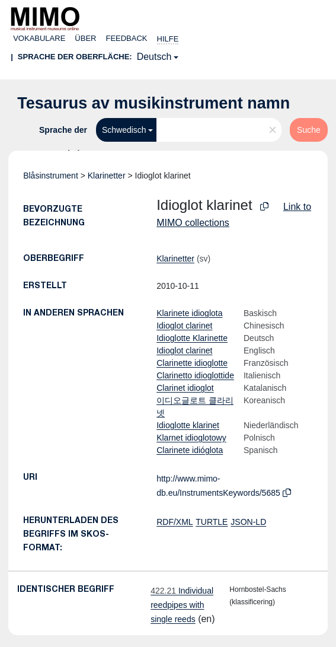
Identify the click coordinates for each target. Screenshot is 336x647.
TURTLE (212, 522)
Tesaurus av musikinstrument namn (153, 103)
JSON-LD (248, 522)
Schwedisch (124, 130)
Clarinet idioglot (185, 388)
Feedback (126, 38)
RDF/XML (174, 522)
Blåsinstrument (50, 175)
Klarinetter (107, 175)
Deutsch (154, 57)
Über (85, 38)
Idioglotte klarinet (187, 425)
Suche (309, 130)
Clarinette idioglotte (192, 363)
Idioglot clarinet (184, 325)
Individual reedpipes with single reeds (182, 605)
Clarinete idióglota (189, 450)
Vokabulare (39, 38)
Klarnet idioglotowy (191, 437)
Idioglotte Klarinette (192, 338)
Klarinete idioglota (189, 313)
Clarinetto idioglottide (195, 375)
